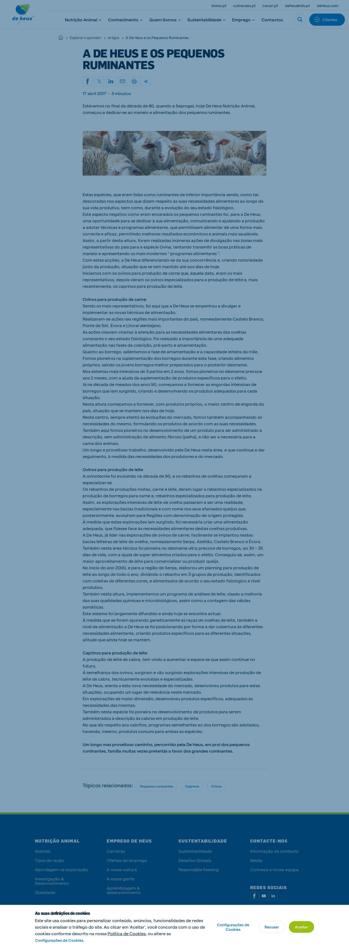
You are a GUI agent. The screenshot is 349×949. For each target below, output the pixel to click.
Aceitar (301, 927)
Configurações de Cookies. (59, 940)
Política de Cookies (127, 933)
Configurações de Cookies (233, 927)
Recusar (272, 927)
